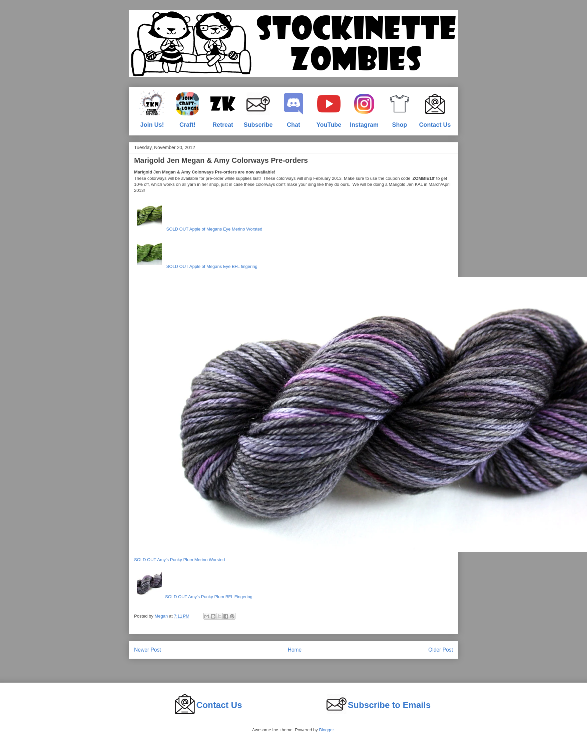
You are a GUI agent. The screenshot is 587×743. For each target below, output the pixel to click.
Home (295, 650)
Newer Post (147, 650)
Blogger (326, 729)
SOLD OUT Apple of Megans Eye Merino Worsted (198, 216)
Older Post (440, 650)
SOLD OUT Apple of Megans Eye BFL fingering (195, 253)
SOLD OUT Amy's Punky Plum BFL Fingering (193, 583)
